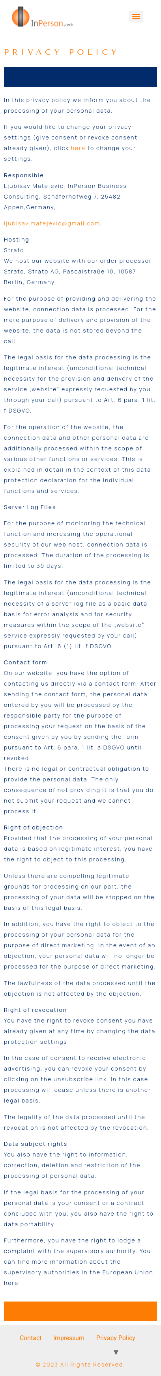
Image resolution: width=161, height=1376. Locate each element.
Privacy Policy (115, 1338)
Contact (30, 1338)
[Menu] (136, 16)
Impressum (68, 1338)
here (78, 148)
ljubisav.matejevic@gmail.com (52, 223)
